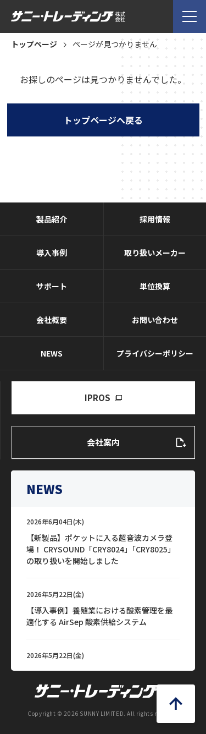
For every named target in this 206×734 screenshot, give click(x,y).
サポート (51, 286)
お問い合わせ (155, 319)
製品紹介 (51, 218)
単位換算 (155, 286)
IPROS (97, 397)
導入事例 (51, 252)
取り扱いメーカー (155, 252)
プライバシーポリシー (154, 353)
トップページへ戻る (103, 120)
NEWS (52, 353)
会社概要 (51, 319)
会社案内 (103, 442)
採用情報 (155, 218)
